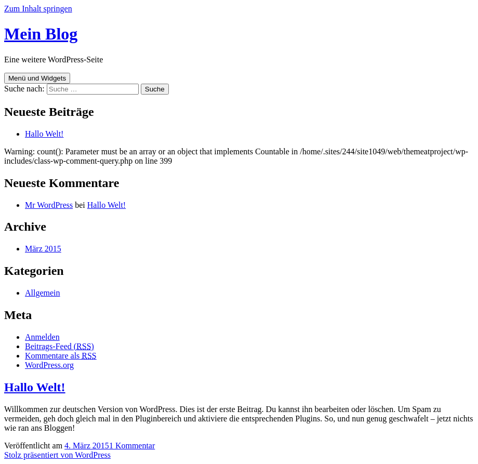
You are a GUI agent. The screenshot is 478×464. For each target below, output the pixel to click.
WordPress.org (49, 365)
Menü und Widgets (37, 78)
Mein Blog (40, 33)
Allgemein (42, 292)
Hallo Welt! (44, 133)
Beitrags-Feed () (59, 346)
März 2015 (43, 248)
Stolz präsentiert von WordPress (57, 454)
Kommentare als (61, 355)
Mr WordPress (49, 205)
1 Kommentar (132, 445)
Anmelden (42, 337)
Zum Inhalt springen (38, 8)
